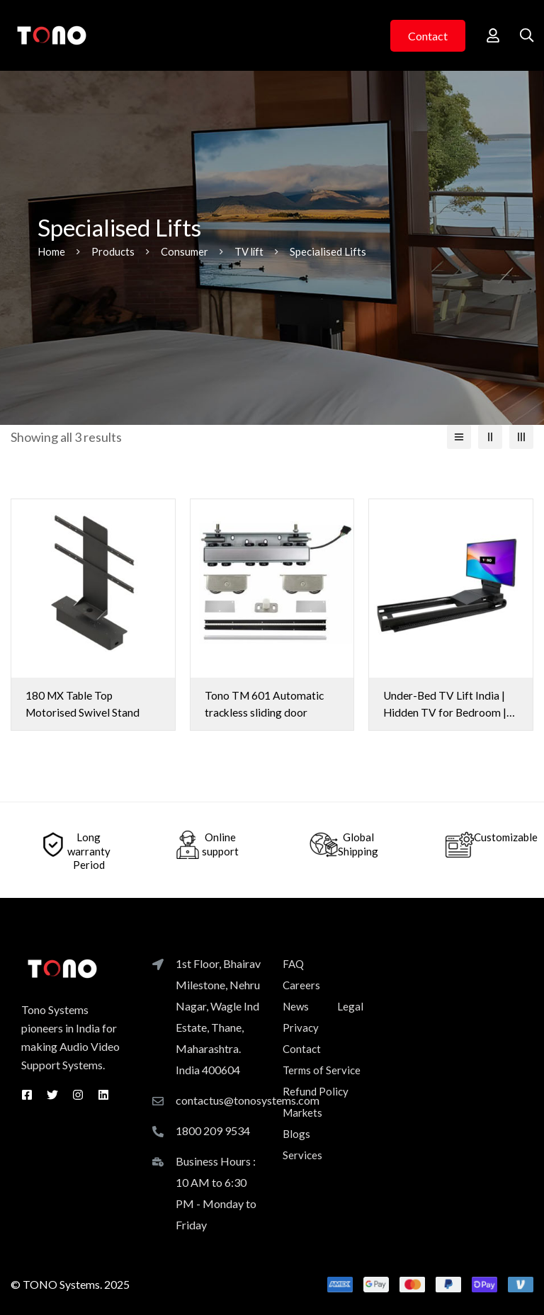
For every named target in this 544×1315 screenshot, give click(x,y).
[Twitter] (52, 1094)
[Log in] (490, 35)
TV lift (249, 251)
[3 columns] (521, 437)
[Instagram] (78, 1094)
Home (51, 251)
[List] (459, 437)
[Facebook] (27, 1094)
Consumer (184, 251)
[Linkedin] (103, 1094)
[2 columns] (490, 437)
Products (113, 251)
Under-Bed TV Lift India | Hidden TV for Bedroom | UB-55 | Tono (445, 712)
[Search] (525, 35)
